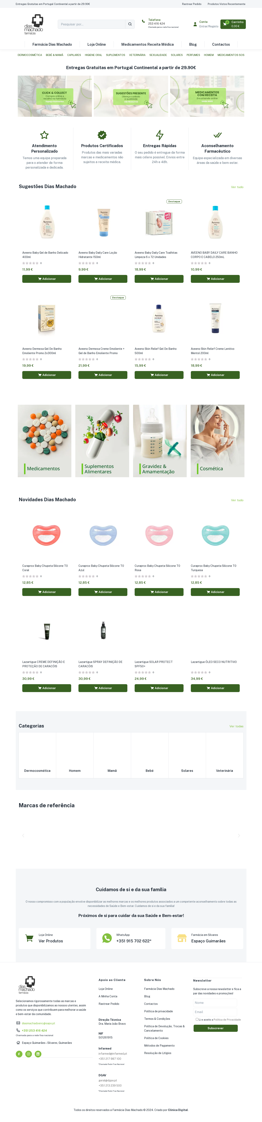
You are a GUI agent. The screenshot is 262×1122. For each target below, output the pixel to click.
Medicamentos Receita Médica (147, 44)
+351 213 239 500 (110, 1084)
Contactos (221, 44)
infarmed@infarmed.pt (113, 1052)
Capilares (74, 55)
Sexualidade (158, 55)
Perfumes (193, 55)
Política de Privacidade (227, 1017)
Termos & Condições (157, 1017)
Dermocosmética (30, 55)
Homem (209, 55)
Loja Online (96, 44)
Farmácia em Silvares (204, 933)
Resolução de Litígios (157, 1051)
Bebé (150, 769)
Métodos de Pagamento (159, 1044)
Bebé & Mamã (54, 55)
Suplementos (115, 55)
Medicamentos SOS (231, 55)
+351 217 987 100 (110, 1057)
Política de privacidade (158, 1009)
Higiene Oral (93, 55)
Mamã (112, 769)
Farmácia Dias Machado (52, 44)
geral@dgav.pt (108, 1078)
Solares (177, 55)
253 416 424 (156, 23)
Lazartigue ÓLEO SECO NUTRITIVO (214, 660)
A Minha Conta (108, 994)
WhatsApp (123, 933)
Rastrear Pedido (109, 1002)
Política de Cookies (156, 1036)
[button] (53, 4)
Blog (193, 44)
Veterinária (137, 55)
